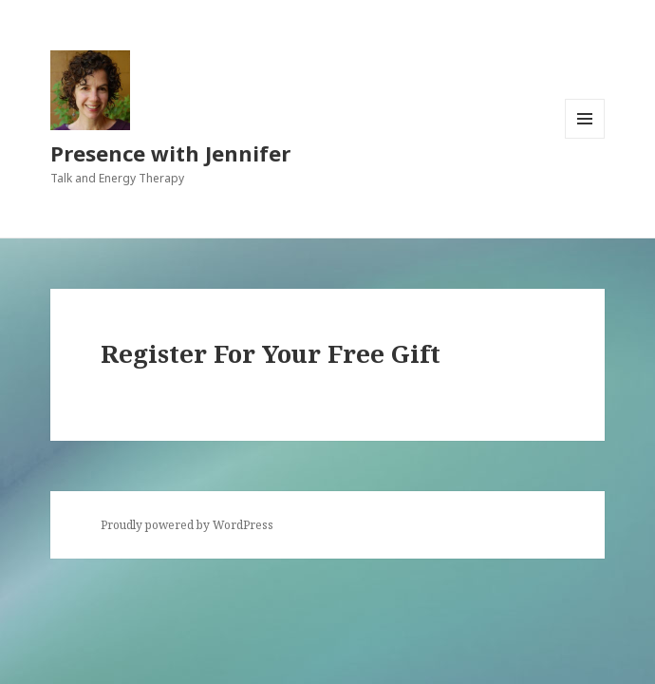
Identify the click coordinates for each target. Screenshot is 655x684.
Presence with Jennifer (170, 153)
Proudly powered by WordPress (187, 525)
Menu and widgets (585, 138)
